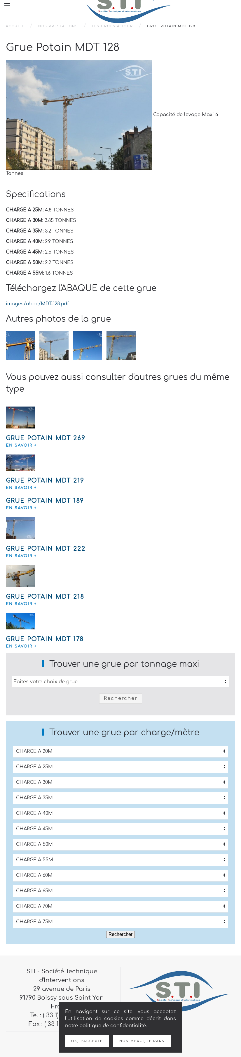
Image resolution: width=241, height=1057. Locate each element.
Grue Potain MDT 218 (45, 596)
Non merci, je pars (142, 1041)
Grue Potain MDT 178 (45, 639)
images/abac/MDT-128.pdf (37, 304)
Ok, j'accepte (87, 1041)
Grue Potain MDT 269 (45, 438)
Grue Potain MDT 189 (45, 500)
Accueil (15, 26)
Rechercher (120, 698)
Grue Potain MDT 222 (45, 548)
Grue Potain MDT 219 (45, 480)
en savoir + (21, 445)
